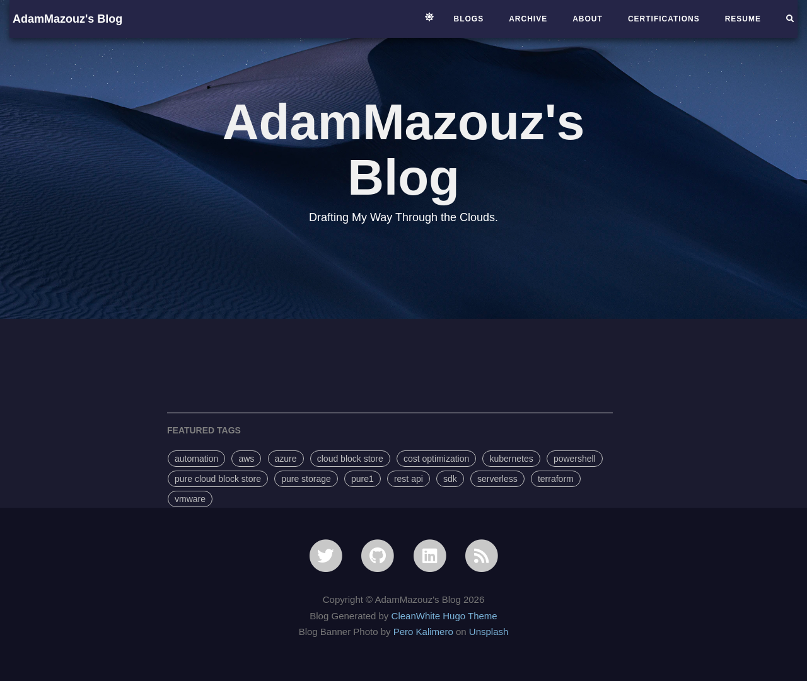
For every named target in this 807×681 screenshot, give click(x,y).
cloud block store (350, 459)
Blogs (469, 18)
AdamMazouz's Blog (67, 19)
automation (196, 459)
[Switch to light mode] (429, 17)
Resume (743, 18)
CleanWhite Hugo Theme (444, 615)
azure (286, 459)
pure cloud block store (218, 479)
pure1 (362, 479)
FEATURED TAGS (204, 430)
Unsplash (489, 631)
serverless (497, 479)
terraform (556, 479)
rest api (408, 479)
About (587, 18)
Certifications (664, 18)
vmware (190, 499)
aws (246, 459)
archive (528, 18)
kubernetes (511, 459)
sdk (450, 479)
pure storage (306, 479)
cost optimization (436, 459)
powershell (575, 459)
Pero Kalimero (423, 631)
